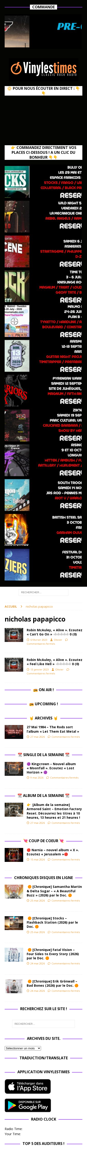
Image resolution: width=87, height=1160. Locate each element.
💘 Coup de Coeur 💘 (43, 840)
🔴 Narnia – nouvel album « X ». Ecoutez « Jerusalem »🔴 (53, 852)
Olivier (58, 639)
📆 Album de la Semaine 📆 (43, 795)
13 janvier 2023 (39, 669)
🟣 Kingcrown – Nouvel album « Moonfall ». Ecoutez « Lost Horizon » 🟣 (51, 768)
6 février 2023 (38, 639)
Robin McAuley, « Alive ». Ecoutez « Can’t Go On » (54, 632)
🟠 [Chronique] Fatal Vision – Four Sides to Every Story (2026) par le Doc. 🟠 (53, 953)
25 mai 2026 (37, 900)
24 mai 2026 (37, 963)
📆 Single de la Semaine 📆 (44, 754)
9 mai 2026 (36, 777)
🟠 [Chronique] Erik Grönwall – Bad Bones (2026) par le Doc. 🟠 (53, 983)
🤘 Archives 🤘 (43, 718)
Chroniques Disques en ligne (43, 877)
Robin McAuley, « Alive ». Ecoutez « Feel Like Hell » (54, 661)
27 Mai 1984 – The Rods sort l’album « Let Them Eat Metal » (53, 729)
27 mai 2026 (37, 736)
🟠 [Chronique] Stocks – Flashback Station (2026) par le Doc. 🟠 (52, 922)
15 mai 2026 (37, 859)
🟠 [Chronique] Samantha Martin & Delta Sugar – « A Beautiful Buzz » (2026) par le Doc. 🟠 (54, 890)
